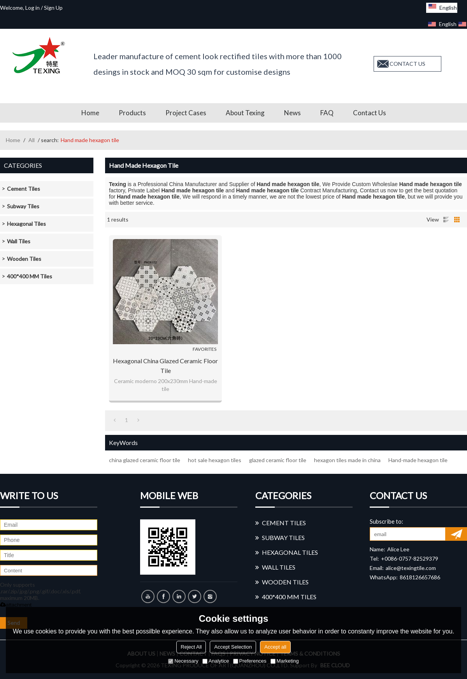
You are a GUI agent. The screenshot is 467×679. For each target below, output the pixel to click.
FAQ (327, 113)
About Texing (245, 113)
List (446, 219)
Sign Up (53, 7)
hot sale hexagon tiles (214, 460)
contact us (407, 63)
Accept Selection (233, 647)
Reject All (191, 647)
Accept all (275, 647)
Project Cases (185, 113)
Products (132, 113)
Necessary (183, 661)
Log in (32, 7)
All (31, 140)
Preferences (250, 661)
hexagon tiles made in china (347, 460)
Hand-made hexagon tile (418, 460)
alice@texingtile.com (411, 568)
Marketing (284, 661)
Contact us (369, 113)
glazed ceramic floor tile (277, 460)
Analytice (215, 661)
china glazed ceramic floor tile (144, 460)
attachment (16, 605)
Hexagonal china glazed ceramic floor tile (165, 365)
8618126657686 (420, 577)
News (292, 113)
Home (90, 113)
